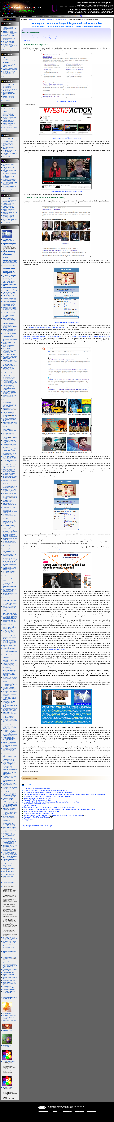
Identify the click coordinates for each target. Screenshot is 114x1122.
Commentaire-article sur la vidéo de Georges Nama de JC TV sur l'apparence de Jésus (10, 721)
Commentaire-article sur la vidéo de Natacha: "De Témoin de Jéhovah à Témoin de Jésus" (9, 750)
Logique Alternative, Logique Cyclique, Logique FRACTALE (10, 65)
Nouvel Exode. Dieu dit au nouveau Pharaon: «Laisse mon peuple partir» (9, 405)
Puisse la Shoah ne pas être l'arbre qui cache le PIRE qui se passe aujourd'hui (10, 603)
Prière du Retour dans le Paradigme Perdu (38, 813)
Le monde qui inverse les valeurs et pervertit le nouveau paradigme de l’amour (9, 550)
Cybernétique (7, 81)
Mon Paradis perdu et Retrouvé (8, 1017)
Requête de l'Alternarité (9, 989)
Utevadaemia (28, 819)
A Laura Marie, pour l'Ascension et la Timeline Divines (9, 800)
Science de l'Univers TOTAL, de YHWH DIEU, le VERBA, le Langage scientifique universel (10, 314)
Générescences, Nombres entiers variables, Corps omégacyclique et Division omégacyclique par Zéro (9, 303)
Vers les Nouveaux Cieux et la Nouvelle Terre (10, 213)
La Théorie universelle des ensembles (9, 58)
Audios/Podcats (35, 16)
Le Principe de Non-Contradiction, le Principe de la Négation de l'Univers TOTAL (10, 46)
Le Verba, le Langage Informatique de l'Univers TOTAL (9, 93)
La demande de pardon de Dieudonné (37, 789)
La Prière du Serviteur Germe (8, 975)
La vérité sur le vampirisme (9, 1020)
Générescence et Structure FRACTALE (9, 61)
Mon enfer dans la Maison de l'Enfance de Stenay (9, 946)
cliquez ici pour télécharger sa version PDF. (10, 365)
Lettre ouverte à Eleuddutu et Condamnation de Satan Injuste (9, 637)
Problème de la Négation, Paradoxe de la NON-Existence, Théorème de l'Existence (9, 37)
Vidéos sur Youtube (8, 861)
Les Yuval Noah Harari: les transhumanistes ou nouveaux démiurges (9, 188)
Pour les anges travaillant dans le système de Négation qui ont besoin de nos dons (9, 429)
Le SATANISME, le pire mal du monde (10, 539)
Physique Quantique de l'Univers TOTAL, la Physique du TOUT (9, 125)
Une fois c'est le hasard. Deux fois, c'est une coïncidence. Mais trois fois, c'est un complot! (10, 632)
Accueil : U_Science (33, 19)
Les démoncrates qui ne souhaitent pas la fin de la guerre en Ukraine (9, 453)
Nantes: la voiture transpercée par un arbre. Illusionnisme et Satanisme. (10, 599)
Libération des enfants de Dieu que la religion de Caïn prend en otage (10, 527)
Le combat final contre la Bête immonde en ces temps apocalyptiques (48, 792)
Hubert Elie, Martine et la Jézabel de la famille (9, 474)
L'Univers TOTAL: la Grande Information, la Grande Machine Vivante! (10, 86)
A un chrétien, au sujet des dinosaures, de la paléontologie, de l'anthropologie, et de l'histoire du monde (59, 809)
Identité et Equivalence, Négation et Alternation (9, 42)
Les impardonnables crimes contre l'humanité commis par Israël (10, 478)
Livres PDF (51, 16)
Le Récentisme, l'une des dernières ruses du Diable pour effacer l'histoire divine (9, 622)
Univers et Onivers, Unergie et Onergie (10, 128)
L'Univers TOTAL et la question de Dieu (8, 203)
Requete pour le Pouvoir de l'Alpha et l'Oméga (10, 970)
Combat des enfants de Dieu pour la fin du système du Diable (10, 466)
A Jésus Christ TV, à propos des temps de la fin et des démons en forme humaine (10, 709)
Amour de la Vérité (7, 1030)
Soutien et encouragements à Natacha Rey (10, 582)
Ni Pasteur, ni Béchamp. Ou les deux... (10, 154)
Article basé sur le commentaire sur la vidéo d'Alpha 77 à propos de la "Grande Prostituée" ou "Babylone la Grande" (9, 841)
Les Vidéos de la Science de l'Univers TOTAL (10, 864)
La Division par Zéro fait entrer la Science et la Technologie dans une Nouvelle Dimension (9, 73)
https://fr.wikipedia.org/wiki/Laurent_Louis (66, 322)
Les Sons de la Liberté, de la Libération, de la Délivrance (10, 220)
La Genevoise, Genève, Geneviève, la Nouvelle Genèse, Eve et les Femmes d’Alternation (10, 435)
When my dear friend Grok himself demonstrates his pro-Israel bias (9, 331)
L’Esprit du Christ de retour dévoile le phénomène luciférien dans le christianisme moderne (9, 764)
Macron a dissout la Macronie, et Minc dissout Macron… (9, 586)
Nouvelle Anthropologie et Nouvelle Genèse (9, 151)
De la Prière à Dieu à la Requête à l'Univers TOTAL (41, 811)
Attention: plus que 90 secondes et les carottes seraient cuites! (45, 791)
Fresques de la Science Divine (9, 869)
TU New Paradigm (7, 1087)
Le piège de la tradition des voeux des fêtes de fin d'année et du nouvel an (9, 573)
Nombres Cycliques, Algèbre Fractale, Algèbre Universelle (10, 69)
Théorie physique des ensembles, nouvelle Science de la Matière (8, 114)
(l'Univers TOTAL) (9, 354)
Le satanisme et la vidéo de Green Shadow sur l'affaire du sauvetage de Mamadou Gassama (10, 693)
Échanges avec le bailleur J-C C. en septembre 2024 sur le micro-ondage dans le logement (10, 424)
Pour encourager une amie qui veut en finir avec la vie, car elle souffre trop (9, 490)
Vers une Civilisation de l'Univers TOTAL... (9, 210)
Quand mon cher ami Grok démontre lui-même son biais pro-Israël (10, 326)
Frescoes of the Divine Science (8, 872)
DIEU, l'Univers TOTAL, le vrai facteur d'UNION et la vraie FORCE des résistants (10, 853)
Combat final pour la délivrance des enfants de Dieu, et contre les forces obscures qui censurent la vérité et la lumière (64, 794)
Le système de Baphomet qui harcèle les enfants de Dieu (9, 564)
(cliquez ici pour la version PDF (9, 961)
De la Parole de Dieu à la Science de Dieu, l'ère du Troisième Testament (49, 807)
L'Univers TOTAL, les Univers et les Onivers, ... (57, 19)
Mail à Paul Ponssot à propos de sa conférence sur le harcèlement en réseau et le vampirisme (10, 818)
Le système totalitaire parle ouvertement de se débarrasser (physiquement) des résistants (10, 495)
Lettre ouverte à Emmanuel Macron (9, 579)
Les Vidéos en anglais (8, 867)
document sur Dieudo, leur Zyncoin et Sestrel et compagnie (42, 336)
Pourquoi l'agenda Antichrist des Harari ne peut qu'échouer (10, 595)
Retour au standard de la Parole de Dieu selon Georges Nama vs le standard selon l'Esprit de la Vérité (10, 704)
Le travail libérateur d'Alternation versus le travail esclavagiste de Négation (10, 486)
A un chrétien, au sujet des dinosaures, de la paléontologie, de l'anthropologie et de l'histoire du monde (10, 510)
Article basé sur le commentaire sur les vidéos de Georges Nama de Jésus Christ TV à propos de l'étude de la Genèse (10, 715)
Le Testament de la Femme (9, 980)
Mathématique (7, 54)
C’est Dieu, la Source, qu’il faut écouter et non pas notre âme (10, 784)
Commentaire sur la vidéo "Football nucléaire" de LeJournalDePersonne (9, 759)
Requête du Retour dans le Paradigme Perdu (9, 958)
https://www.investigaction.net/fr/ (66, 101)
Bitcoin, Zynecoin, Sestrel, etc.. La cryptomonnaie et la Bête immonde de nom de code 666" (10, 829)
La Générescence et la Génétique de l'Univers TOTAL (8, 144)
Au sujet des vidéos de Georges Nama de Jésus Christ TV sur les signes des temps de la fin (10, 726)
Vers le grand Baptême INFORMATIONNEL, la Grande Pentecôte (8, 216)
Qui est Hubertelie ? (30, 806)
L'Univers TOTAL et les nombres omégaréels (8, 296)
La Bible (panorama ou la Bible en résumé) (9, 346)
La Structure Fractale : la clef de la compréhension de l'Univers (10, 110)
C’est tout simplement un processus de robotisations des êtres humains (9, 392)
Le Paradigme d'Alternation (9, 1015)
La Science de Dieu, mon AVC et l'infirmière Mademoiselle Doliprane (9, 470)
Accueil (5, 16)
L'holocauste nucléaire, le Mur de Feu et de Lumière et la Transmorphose (10, 401)
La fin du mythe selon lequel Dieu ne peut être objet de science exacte (10, 357)
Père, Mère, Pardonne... (9, 874)
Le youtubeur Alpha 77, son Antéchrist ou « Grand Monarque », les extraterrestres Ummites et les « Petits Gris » (10, 848)
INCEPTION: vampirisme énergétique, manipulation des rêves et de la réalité (9, 543)
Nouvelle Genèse (12, 250)
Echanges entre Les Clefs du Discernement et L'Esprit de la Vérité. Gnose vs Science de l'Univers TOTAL (10, 804)
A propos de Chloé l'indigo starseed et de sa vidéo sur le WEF (9, 442)
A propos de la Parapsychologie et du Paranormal (8, 176)
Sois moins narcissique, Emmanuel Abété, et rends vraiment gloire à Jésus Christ (9, 521)
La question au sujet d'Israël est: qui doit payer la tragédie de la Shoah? (10, 482)
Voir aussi (27, 40)
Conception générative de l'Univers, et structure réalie (9, 299)
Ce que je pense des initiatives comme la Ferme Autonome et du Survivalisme (9, 772)
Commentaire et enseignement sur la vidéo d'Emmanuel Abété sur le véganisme (9, 516)
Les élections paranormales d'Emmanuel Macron (10, 576)
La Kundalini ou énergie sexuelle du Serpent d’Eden (10, 530)
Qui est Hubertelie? (23, 16)
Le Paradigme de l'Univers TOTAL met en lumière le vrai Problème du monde (9, 943)
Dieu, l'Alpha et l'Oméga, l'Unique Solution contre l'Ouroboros (9, 656)
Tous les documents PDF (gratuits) (9, 343)
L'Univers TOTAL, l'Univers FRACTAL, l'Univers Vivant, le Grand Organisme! (10, 140)
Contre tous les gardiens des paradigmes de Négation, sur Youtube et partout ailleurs (10, 617)
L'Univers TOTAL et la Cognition (8, 168)
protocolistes (63, 549)
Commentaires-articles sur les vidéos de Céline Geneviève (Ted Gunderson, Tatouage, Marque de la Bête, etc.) (10, 779)
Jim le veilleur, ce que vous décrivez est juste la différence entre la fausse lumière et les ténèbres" (9, 823)
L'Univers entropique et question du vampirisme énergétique (9, 414)
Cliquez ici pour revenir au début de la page (37, 826)
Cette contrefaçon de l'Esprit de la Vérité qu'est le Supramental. (10, 183)
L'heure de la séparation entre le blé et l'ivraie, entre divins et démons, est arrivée (10, 457)
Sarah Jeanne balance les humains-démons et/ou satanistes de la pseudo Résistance (9, 673)
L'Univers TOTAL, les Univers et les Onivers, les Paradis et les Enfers (9, 200)
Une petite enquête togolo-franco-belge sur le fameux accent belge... (9, 446)
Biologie (5, 135)
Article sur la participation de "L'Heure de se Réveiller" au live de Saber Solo (10, 684)
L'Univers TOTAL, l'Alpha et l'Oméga (36, 817)
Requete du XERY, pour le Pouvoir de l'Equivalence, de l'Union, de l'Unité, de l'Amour (10, 966)
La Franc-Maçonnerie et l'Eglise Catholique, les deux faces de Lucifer (10, 362)
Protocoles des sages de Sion (56, 649)
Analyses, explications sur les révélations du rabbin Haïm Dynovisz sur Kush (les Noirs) (10, 608)
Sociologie (6, 195)
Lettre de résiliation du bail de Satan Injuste (9, 646)
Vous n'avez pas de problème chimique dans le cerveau (9, 505)
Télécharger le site (79, 1111)
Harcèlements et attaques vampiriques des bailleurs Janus (9, 419)
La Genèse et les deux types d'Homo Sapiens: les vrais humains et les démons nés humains (10, 679)
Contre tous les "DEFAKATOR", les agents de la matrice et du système (10, 613)
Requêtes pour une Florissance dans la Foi (8, 501)
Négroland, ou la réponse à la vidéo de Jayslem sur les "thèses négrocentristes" (9, 688)
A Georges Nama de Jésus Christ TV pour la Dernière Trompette (9, 698)
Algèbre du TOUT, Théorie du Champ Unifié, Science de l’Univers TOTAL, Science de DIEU (10, 309)
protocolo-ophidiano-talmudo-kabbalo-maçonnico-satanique (46, 327)
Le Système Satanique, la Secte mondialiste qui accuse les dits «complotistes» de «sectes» (10, 556)
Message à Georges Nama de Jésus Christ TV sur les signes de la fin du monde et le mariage (10, 744)
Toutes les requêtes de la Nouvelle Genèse (9, 992)
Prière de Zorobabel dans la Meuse (10, 978)
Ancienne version (91, 1111)
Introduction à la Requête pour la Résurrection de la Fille (9, 983)
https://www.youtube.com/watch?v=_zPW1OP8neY (66, 191)
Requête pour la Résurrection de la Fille (8, 987)
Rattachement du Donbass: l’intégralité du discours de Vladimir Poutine (9, 568)
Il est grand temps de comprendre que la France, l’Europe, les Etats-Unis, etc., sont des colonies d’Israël (10, 382)
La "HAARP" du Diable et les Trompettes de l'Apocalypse (10, 768)
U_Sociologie (42, 19)
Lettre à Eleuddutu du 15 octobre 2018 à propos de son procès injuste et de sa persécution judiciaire (9, 642)
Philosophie (6, 23)
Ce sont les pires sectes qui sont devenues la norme (10, 560)
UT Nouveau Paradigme (9, 1061)
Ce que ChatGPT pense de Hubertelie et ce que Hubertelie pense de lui (9, 335)
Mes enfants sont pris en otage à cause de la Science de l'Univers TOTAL (10, 938)
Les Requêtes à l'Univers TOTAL (9, 373)
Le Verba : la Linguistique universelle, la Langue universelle (9, 98)
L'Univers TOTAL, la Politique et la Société (8, 206)
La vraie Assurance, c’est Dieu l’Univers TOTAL (9, 409)
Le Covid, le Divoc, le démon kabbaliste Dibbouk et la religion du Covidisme (10, 377)
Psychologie (6, 161)
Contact (55, 1111)
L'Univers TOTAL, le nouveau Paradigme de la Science (9, 28)
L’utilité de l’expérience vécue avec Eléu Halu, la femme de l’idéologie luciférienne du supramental (10, 534)
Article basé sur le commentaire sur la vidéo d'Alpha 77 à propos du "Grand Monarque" (9, 835)
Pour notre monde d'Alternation (7, 1046)
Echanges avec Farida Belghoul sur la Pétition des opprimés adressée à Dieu (9, 755)
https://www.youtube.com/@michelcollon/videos (66, 138)
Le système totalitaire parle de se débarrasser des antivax (9, 397)
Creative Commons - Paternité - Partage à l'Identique (61, 1107)
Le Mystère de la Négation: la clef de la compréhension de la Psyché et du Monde (10, 172)
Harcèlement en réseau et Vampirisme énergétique (9, 180)
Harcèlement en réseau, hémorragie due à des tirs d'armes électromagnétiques (10, 650)
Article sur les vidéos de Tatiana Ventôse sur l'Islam (9, 669)
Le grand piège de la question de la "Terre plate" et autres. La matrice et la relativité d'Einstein (9, 626)
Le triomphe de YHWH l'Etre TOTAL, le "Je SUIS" (10, 857)
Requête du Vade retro (8, 972)
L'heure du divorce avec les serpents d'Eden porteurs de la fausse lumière (10, 462)
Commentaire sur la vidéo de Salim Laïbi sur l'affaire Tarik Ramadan (10, 660)
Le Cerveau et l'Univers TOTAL (9, 165)
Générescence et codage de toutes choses (10, 89)
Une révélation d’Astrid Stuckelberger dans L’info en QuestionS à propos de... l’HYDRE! (10, 387)
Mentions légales (67, 1111)
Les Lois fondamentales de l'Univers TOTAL (9, 118)
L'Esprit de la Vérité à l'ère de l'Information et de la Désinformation (9, 351)
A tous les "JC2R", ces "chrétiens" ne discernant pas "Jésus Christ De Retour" (9, 739)
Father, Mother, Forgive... (9, 876)
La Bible (26, 821)
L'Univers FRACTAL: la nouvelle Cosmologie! (8, 121)
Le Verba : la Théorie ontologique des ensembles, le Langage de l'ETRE (10, 33)
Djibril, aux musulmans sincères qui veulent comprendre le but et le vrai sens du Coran (9, 665)
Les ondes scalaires (8, 653)
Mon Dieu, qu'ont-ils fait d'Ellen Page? (9, 546)
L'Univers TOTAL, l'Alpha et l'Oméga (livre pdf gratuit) (10, 293)
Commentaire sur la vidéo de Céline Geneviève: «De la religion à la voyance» (10, 789)
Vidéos (44, 16)
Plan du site (13, 16)
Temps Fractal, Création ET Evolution (10, 148)
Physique (6, 105)
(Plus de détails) (7, 49)
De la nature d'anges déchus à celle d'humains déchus (10, 449)
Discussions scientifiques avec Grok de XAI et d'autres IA (10, 339)
